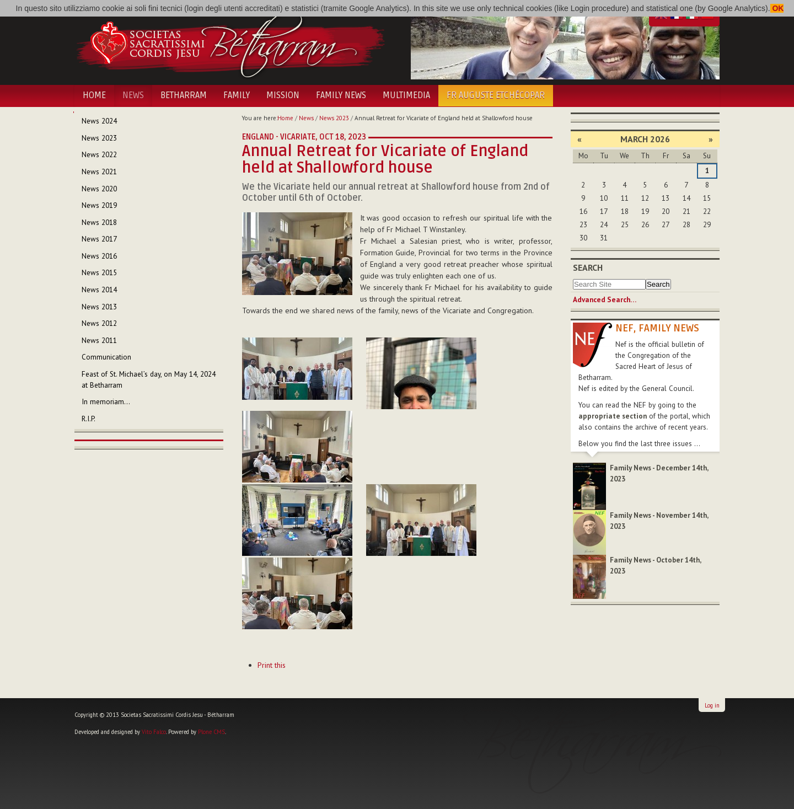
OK (777, 8)
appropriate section (612, 416)
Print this (271, 665)
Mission (282, 95)
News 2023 (334, 118)
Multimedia (406, 95)
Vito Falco (154, 732)
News (133, 95)
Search (588, 267)
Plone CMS (211, 732)
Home (94, 95)
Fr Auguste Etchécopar (496, 95)
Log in (712, 705)
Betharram (183, 95)
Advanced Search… (604, 299)
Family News (341, 95)
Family (236, 95)
